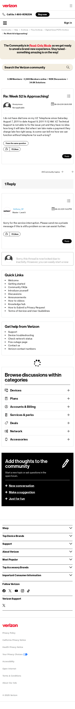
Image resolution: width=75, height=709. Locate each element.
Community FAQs (17, 287)
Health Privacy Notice (12, 647)
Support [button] (7, 543)
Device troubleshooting (21, 335)
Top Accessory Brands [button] (15, 567)
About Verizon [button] (10, 551)
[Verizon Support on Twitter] (4, 605)
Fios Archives (37, 30)
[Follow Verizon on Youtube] (16, 590)
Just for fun (17, 499)
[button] (5, 23)
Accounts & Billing (23, 407)
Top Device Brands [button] (13, 535)
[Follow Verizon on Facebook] (4, 590)
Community (7, 30)
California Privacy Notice (14, 640)
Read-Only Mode (40, 45)
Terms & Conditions (11, 676)
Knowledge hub (17, 304)
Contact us (14, 345)
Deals (14, 423)
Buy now (42, 14)
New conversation (21, 486)
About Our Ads (9, 683)
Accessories (19, 439)
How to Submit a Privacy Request (26, 307)
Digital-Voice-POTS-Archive (57, 30)
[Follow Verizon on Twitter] (10, 590)
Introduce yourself (18, 290)
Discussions (15, 293)
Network (16, 431)
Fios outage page (18, 342)
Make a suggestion (22, 492)
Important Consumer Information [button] (21, 575)
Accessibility (8, 661)
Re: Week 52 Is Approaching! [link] (15, 34)
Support (12, 331)
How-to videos (16, 300)
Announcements (17, 297)
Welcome (13, 280)
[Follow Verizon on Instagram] (22, 590)
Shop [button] (5, 528)
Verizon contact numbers (22, 348)
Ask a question (60, 22)
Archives (24, 30)
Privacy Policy (8, 633)
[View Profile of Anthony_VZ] (18, 209)
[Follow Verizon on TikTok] (28, 591)
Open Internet (9, 669)
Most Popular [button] (10, 559)
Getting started (16, 283)
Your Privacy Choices (14, 654)
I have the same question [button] (16, 143)
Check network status (20, 338)
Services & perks (22, 415)
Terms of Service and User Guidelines (29, 310)
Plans (14, 398)
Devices (16, 390)
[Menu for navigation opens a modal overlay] (71, 5)
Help (16, 30)
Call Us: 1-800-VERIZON (19, 14)
